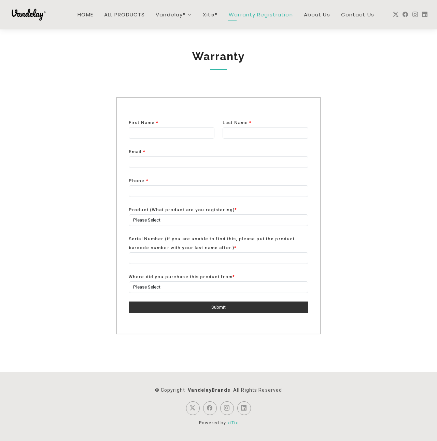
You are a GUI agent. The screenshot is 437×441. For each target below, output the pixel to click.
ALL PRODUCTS (124, 14)
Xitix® (210, 14)
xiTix (232, 422)
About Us (317, 14)
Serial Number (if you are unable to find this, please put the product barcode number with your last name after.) (212, 243)
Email (137, 151)
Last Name (237, 122)
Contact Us (357, 14)
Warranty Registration (261, 14)
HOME (85, 14)
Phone (139, 180)
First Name (143, 122)
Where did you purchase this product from (182, 276)
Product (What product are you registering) (183, 209)
